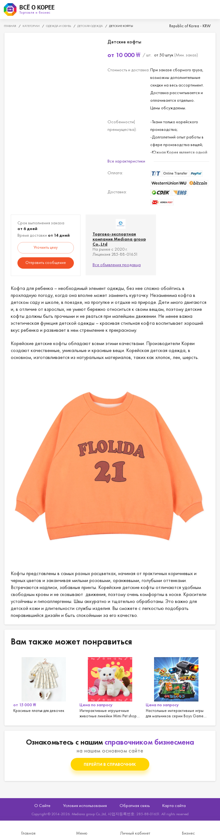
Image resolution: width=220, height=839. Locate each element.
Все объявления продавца (117, 264)
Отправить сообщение (45, 262)
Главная (28, 833)
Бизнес (188, 833)
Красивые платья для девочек (43, 687)
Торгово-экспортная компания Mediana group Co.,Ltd (119, 239)
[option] (43, 687)
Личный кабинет (135, 833)
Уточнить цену (46, 247)
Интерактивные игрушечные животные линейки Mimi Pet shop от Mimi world (110, 687)
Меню (81, 833)
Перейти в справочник (110, 764)
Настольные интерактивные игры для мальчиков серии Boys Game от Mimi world (176, 687)
